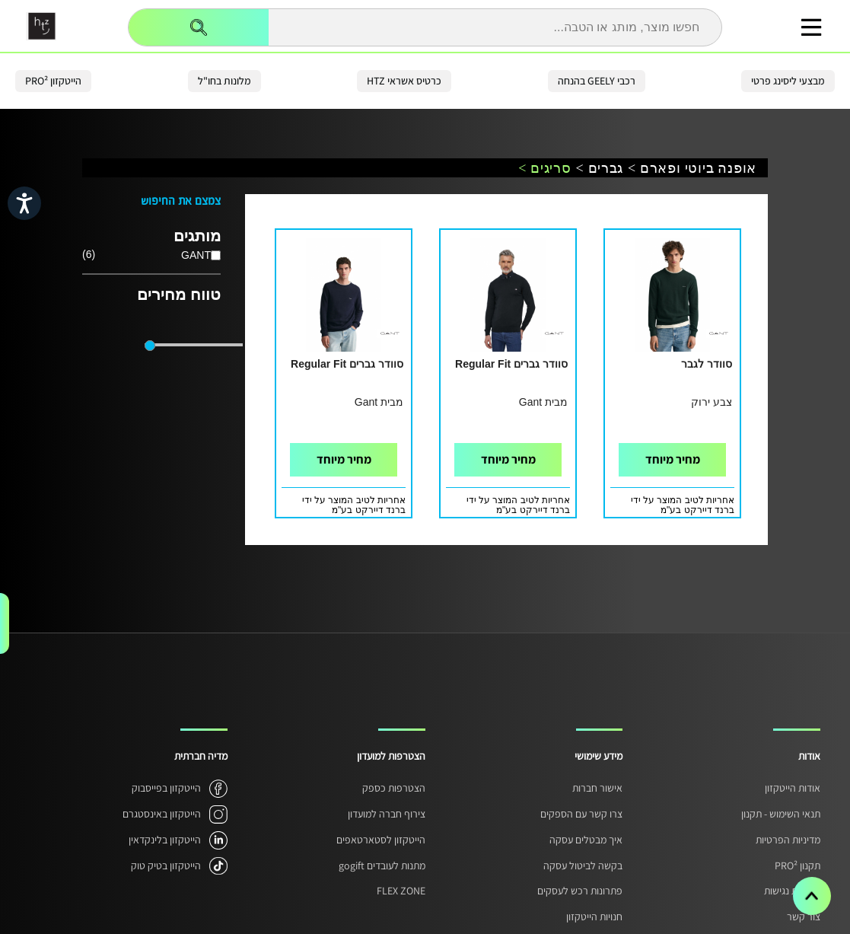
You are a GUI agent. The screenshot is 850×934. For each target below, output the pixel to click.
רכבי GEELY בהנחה (596, 81)
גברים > (599, 168)
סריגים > (544, 168)
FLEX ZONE (401, 890)
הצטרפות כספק (393, 788)
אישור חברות (597, 788)
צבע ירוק (711, 402)
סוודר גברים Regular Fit (511, 364)
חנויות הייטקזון (594, 916)
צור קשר (803, 916)
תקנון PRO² (797, 865)
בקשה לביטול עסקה (582, 865)
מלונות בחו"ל (224, 81)
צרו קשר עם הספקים (581, 814)
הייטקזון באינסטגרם (162, 814)
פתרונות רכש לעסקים (579, 890)
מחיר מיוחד (672, 459)
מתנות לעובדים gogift (382, 865)
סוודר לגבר (706, 364)
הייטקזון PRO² (53, 81)
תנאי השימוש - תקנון (780, 814)
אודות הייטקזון (792, 788)
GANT (196, 255)
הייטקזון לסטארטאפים (380, 839)
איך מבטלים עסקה (585, 839)
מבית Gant (543, 402)
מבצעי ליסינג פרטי (788, 81)
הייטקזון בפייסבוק (166, 788)
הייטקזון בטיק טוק (166, 865)
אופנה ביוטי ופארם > (692, 168)
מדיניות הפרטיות (788, 839)
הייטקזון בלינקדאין (165, 839)
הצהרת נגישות (792, 890)
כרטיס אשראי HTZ (404, 81)
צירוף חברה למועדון (386, 814)
